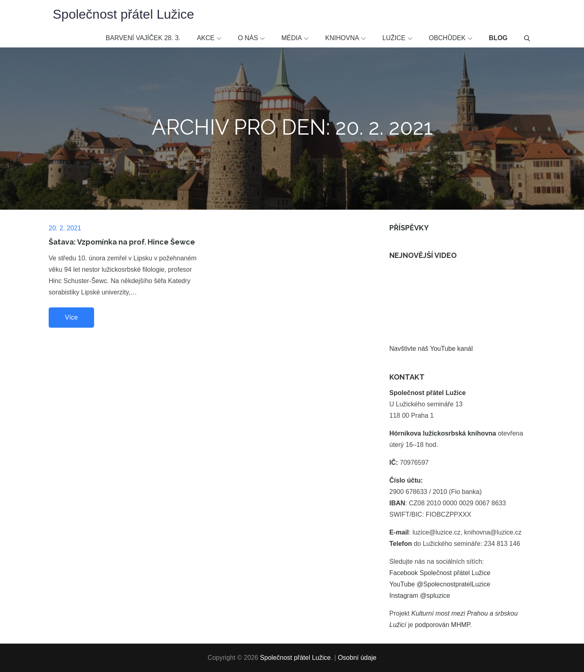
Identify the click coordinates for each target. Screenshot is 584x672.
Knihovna (345, 37)
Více (71, 317)
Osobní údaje (357, 657)
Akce (209, 37)
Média (295, 37)
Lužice (397, 37)
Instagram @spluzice (419, 595)
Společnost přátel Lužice (123, 14)
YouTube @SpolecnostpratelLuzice (439, 584)
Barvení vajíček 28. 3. (143, 37)
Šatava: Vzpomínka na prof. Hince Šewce (122, 242)
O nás (251, 37)
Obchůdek (450, 37)
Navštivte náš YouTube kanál (431, 348)
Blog (498, 37)
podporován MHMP (442, 624)
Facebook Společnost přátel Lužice (439, 572)
